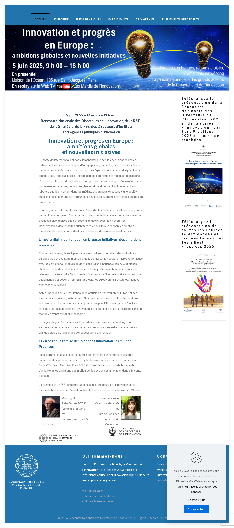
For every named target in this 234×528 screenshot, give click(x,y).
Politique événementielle (97, 501)
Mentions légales (92, 490)
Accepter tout (197, 509)
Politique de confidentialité (99, 496)
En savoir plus (196, 500)
